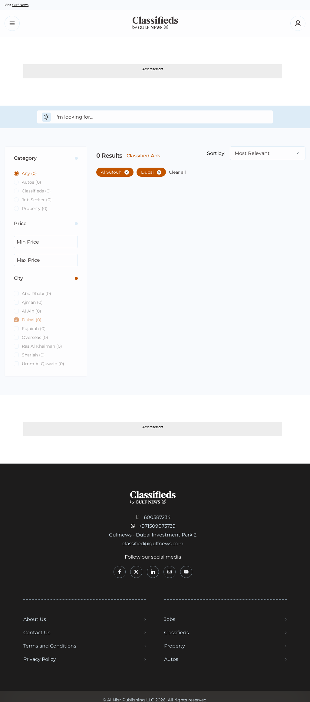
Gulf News (20, 5)
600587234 (157, 517)
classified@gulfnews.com (152, 543)
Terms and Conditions (49, 646)
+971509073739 (157, 526)
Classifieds (176, 632)
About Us (34, 619)
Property (174, 646)
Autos (171, 659)
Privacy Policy (39, 659)
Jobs (169, 619)
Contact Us (36, 632)
